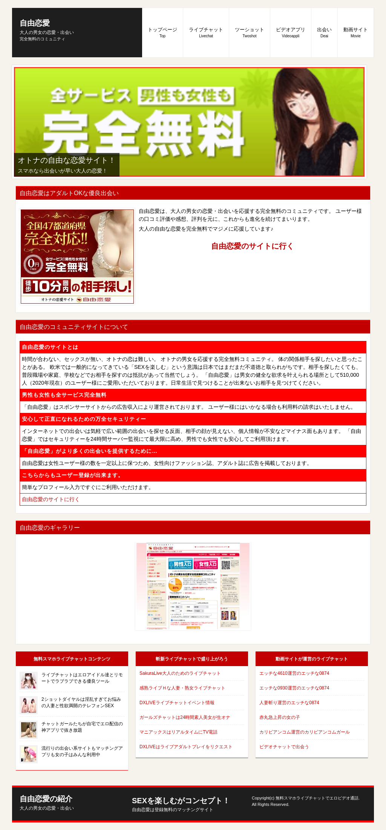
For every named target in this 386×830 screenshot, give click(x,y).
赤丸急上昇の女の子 (279, 717)
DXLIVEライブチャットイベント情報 (176, 702)
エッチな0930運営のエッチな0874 (294, 688)
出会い (324, 32)
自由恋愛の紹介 (47, 803)
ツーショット (249, 32)
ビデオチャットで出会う (284, 746)
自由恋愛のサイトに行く (252, 246)
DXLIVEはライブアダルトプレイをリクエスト (186, 746)
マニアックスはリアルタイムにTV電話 (178, 732)
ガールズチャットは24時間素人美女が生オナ (184, 717)
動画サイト (355, 32)
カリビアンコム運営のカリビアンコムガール (304, 732)
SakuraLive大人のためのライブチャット (180, 673)
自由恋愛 (47, 27)
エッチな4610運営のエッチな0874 (294, 673)
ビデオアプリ (290, 32)
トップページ (162, 32)
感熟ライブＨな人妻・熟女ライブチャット (182, 688)
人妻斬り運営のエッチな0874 (289, 702)
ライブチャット (206, 32)
